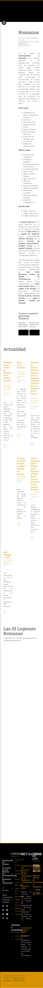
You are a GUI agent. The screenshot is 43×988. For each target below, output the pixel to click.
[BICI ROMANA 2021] (7, 546)
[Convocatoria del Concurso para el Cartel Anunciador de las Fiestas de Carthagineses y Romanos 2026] (26, 861)
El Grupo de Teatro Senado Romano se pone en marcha (21, 466)
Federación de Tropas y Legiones (7, 387)
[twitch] (7, 910)
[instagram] (3, 910)
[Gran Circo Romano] (21, 356)
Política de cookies (18, 980)
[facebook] (3, 906)
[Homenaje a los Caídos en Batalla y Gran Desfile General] (7, 356)
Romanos (19, 939)
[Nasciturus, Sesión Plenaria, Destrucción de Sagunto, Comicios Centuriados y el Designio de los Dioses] (35, 356)
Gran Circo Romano (21, 365)
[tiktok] (3, 914)
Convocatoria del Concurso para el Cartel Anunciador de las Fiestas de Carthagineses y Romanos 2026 (27, 877)
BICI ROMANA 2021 (7, 555)
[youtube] (7, 914)
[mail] (3, 918)
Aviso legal (16, 979)
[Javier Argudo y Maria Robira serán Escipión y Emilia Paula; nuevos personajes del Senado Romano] (35, 452)
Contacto (18, 914)
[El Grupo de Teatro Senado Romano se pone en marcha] (21, 452)
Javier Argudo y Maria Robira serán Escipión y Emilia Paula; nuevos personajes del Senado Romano (35, 474)
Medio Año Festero (18, 902)
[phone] (7, 918)
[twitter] (7, 906)
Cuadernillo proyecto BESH (26, 930)
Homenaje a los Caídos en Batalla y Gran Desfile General (7, 371)
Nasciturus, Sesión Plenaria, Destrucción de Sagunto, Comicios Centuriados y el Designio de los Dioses (35, 378)
